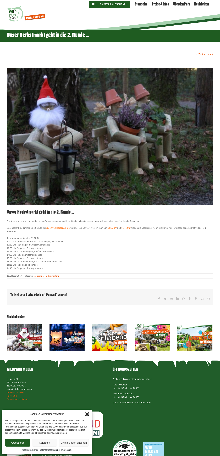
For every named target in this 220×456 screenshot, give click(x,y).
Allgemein (39, 276)
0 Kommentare (52, 276)
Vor (209, 54)
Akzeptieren (17, 442)
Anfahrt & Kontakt (15, 392)
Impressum (66, 450)
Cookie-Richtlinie (30, 450)
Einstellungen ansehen (74, 442)
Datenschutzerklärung (50, 450)
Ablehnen (44, 442)
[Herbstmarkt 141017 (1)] (110, 136)
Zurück (202, 54)
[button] (87, 414)
